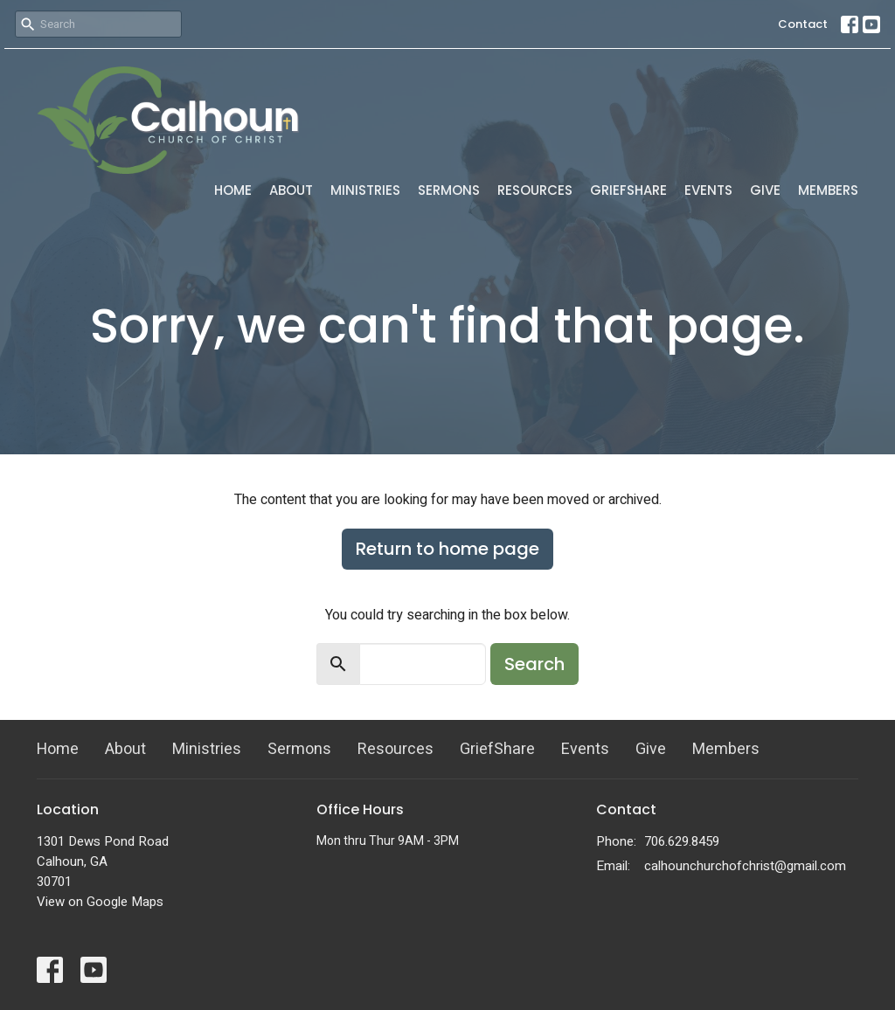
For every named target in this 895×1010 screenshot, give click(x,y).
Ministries (365, 190)
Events (708, 190)
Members (828, 190)
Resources (534, 190)
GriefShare (628, 190)
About (291, 190)
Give (765, 190)
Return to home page (447, 548)
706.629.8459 (681, 841)
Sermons (449, 190)
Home (233, 190)
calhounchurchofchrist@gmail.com (745, 865)
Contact (803, 24)
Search (534, 664)
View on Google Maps (100, 901)
